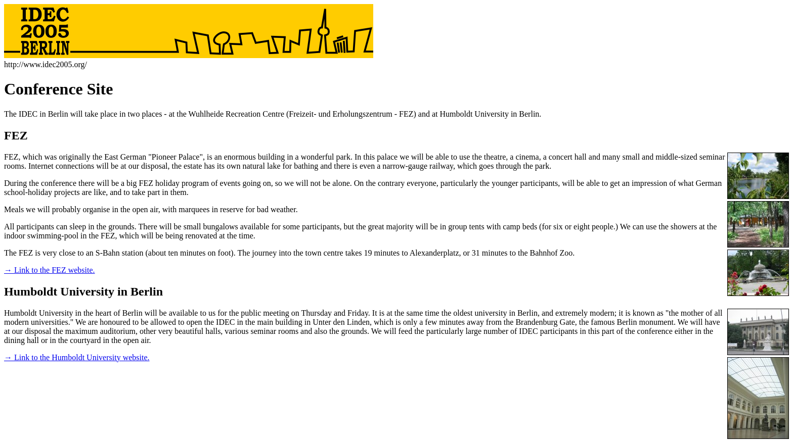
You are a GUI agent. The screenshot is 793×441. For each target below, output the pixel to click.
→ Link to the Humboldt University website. (77, 357)
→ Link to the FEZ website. (49, 270)
